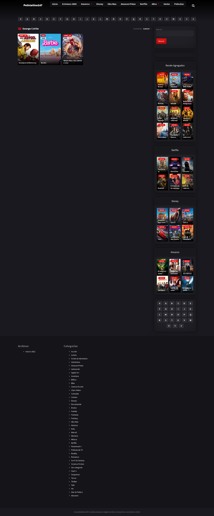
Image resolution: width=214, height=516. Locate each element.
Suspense (75, 474)
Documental (76, 404)
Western (74, 495)
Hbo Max (102, 5)
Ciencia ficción (77, 386)
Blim (73, 383)
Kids (73, 429)
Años (143, 5)
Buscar (159, 29)
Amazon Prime (118, 5)
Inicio (47, 5)
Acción (74, 351)
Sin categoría (76, 467)
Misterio (74, 436)
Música (74, 439)
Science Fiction (77, 464)
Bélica (73, 379)
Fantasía (74, 415)
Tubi (73, 485)
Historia (74, 425)
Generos (76, 5)
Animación (75, 369)
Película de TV (77, 450)
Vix (72, 488)
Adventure (75, 362)
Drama (74, 408)
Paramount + (76, 446)
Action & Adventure (79, 358)
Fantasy (74, 418)
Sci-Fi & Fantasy (77, 460)
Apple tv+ (75, 372)
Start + (74, 471)
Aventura (75, 376)
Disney (90, 5)
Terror (73, 478)
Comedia (75, 393)
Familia (74, 411)
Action (74, 355)
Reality (74, 453)
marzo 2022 (30, 351)
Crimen (74, 397)
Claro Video (76, 390)
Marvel (74, 432)
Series (156, 5)
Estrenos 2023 (61, 5)
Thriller (74, 481)
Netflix (133, 5)
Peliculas (167, 5)
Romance (75, 457)
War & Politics (77, 492)
